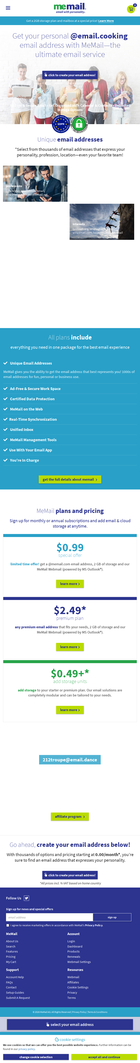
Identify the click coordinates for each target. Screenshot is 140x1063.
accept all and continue (104, 1057)
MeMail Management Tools (30, 439)
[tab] (69, 363)
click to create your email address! (70, 75)
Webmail (73, 977)
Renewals (73, 957)
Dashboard (74, 946)
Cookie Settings (77, 987)
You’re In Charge (21, 460)
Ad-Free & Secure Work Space (32, 388)
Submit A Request (18, 998)
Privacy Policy (79, 1011)
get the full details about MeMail (70, 479)
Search (10, 946)
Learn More (70, 583)
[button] (131, 9)
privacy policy (26, 1049)
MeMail (43, 1011)
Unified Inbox (18, 429)
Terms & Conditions (97, 1011)
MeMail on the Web (23, 408)
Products (73, 951)
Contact (11, 987)
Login (71, 941)
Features (12, 951)
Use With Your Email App (27, 449)
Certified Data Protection (29, 398)
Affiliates (73, 982)
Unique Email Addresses (27, 363)
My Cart (11, 962)
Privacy (72, 992)
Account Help (15, 977)
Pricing (10, 957)
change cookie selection (36, 1057)
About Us (12, 941)
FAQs (9, 982)
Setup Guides (15, 992)
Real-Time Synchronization (30, 419)
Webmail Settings (79, 962)
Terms (71, 998)
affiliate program (70, 816)
